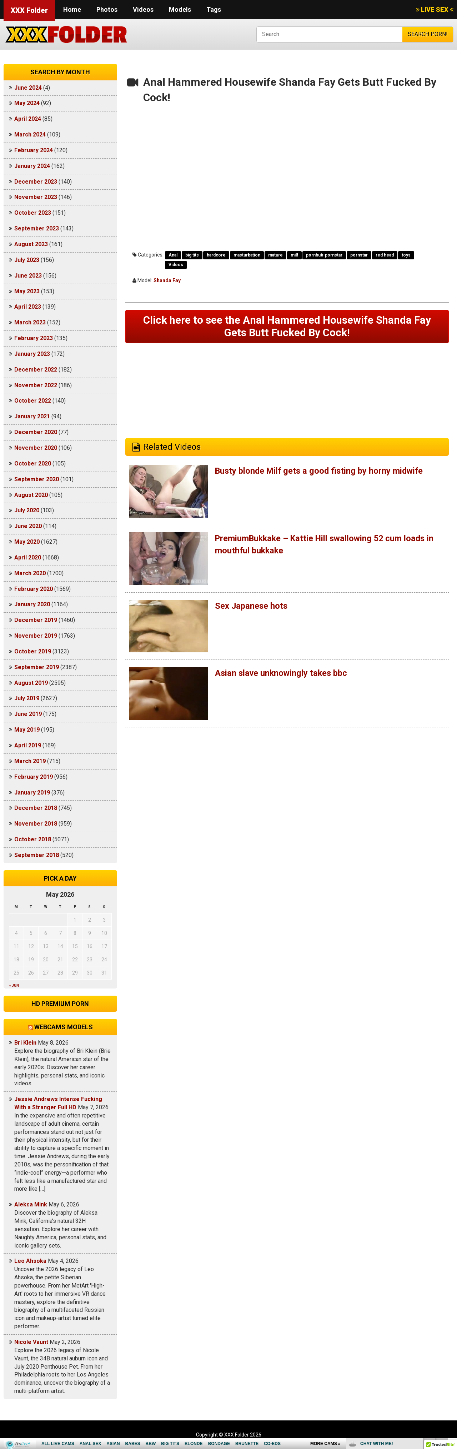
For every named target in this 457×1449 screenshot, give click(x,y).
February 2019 (33, 776)
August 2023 (31, 244)
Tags (213, 9)
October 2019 (32, 651)
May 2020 (27, 541)
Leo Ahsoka (30, 1261)
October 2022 (32, 400)
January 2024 (32, 166)
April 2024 (27, 118)
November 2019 (35, 635)
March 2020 (30, 573)
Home (72, 9)
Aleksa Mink (30, 1204)
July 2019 (26, 698)
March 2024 (30, 134)
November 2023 (35, 197)
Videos (143, 9)
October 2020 (32, 463)
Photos (106, 9)
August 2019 (31, 682)
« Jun (14, 985)
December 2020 (35, 432)
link (450, 1337)
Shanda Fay (167, 280)
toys (406, 255)
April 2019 (27, 745)
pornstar (359, 255)
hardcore (216, 255)
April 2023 (27, 306)
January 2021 (32, 416)
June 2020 (28, 526)
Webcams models (63, 1027)
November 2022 (35, 385)
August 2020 (31, 495)
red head (385, 255)
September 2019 (36, 667)
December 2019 (35, 620)
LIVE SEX (434, 9)
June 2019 (28, 714)
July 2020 (26, 510)
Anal (173, 255)
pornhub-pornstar (324, 255)
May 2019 (27, 729)
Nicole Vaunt (31, 1342)
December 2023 (35, 181)
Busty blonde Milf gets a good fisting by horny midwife (321, 472)
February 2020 (33, 589)
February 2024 (33, 150)
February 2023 (33, 338)
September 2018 (36, 855)
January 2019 (32, 792)
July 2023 (26, 260)
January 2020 (32, 604)
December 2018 (35, 808)
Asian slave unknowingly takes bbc (282, 674)
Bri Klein (25, 1042)
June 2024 (28, 87)
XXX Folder (29, 10)
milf (294, 255)
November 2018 (35, 823)
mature (275, 255)
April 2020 (27, 557)
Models (180, 9)
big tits (192, 255)
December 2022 (35, 369)
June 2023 (28, 275)
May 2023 (27, 291)
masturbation (246, 255)
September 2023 (36, 228)
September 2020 (36, 479)
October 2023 (32, 212)
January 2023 (32, 353)
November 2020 (35, 447)
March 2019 (30, 761)
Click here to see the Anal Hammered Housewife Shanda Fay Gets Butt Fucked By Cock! (287, 326)
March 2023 (30, 322)
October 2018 (32, 839)
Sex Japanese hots (251, 606)
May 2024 (27, 103)
